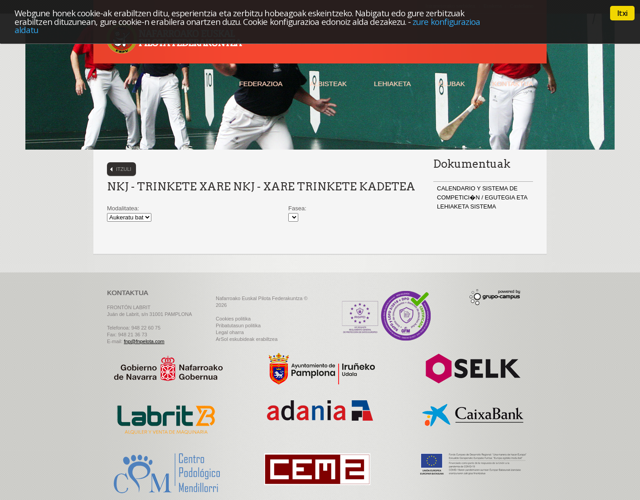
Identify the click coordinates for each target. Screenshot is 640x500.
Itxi (622, 13)
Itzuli (123, 169)
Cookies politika (233, 318)
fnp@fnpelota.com (144, 341)
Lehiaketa (392, 83)
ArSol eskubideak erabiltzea (246, 339)
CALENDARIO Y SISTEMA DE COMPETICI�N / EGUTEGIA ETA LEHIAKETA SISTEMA (482, 197)
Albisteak (328, 83)
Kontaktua (512, 83)
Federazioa (260, 83)
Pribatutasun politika (238, 325)
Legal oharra (230, 332)
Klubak (451, 83)
